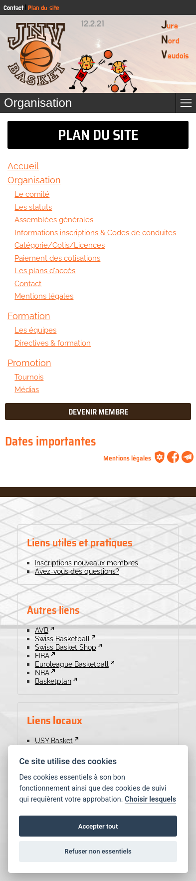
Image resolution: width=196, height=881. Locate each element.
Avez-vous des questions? (77, 571)
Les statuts (33, 207)
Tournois (28, 377)
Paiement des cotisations (57, 258)
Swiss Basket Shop (65, 647)
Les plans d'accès (44, 270)
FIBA (42, 655)
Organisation (34, 180)
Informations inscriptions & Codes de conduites (95, 232)
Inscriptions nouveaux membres (86, 562)
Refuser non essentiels (97, 851)
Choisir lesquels (150, 799)
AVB (41, 630)
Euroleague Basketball (72, 664)
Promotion (29, 363)
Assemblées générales (53, 219)
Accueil (23, 166)
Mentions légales (43, 296)
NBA (42, 672)
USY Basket (54, 740)
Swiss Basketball (62, 638)
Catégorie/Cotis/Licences (59, 245)
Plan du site (43, 8)
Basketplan (53, 681)
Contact (13, 8)
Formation (28, 316)
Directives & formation (52, 343)
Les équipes (35, 330)
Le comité (31, 194)
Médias (26, 389)
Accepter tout (98, 826)
